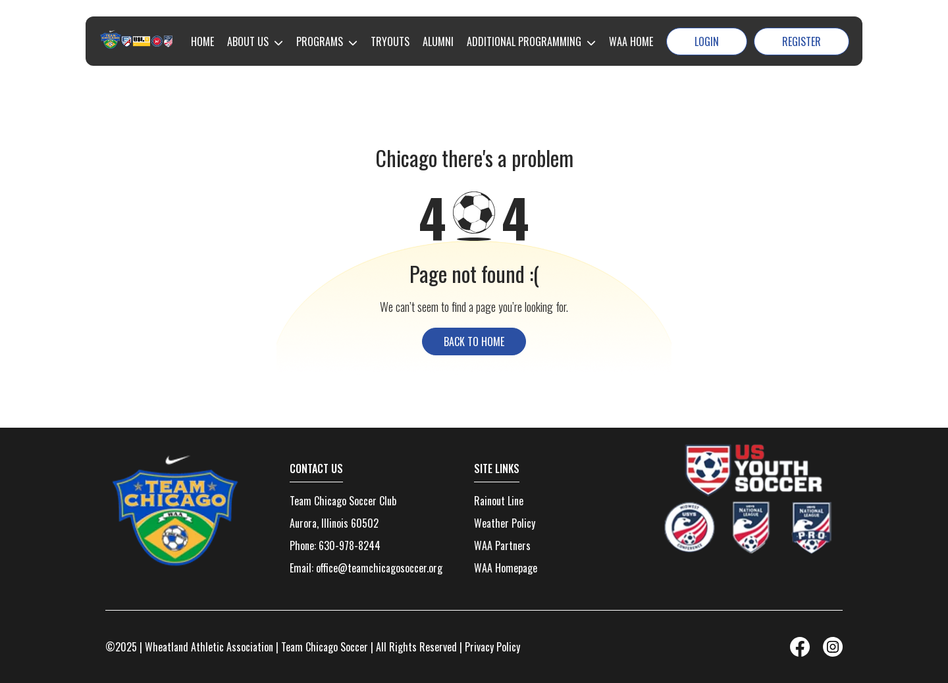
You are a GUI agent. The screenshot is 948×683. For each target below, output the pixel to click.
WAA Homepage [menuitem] (505, 568)
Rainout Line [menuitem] (498, 501)
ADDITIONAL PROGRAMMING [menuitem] (524, 41)
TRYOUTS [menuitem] (390, 41)
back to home (474, 341)
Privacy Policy (492, 647)
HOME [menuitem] (202, 41)
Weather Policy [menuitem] (504, 523)
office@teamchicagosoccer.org (379, 568)
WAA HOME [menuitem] (631, 41)
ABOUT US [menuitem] (248, 41)
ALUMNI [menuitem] (438, 41)
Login (707, 41)
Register (801, 41)
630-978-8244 (350, 545)
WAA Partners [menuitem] (502, 545)
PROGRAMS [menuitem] (319, 41)
